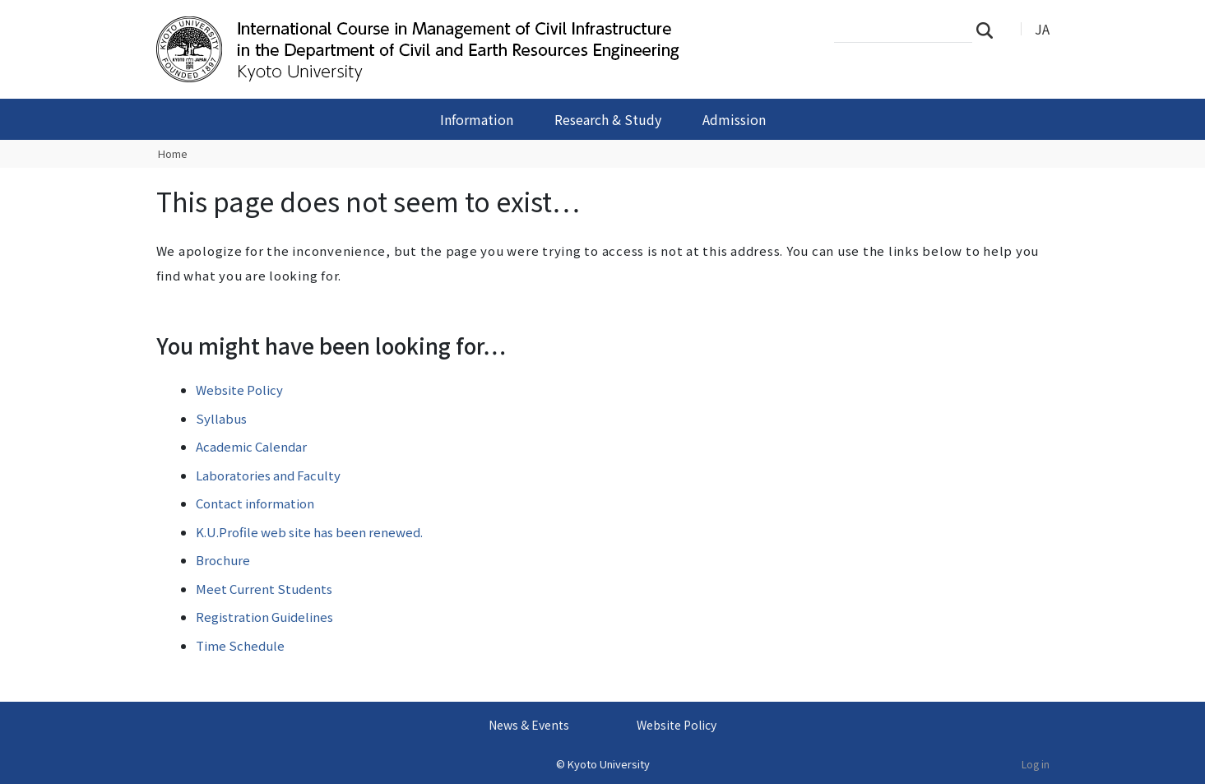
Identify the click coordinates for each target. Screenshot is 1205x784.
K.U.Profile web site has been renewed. (309, 531)
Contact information (255, 503)
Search (989, 29)
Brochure (223, 559)
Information (476, 119)
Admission (734, 119)
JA (1042, 28)
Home (173, 153)
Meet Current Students (264, 588)
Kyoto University (609, 764)
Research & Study (607, 119)
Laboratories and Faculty (268, 475)
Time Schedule (240, 645)
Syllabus (221, 418)
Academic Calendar (251, 446)
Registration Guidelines (264, 616)
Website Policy (239, 389)
